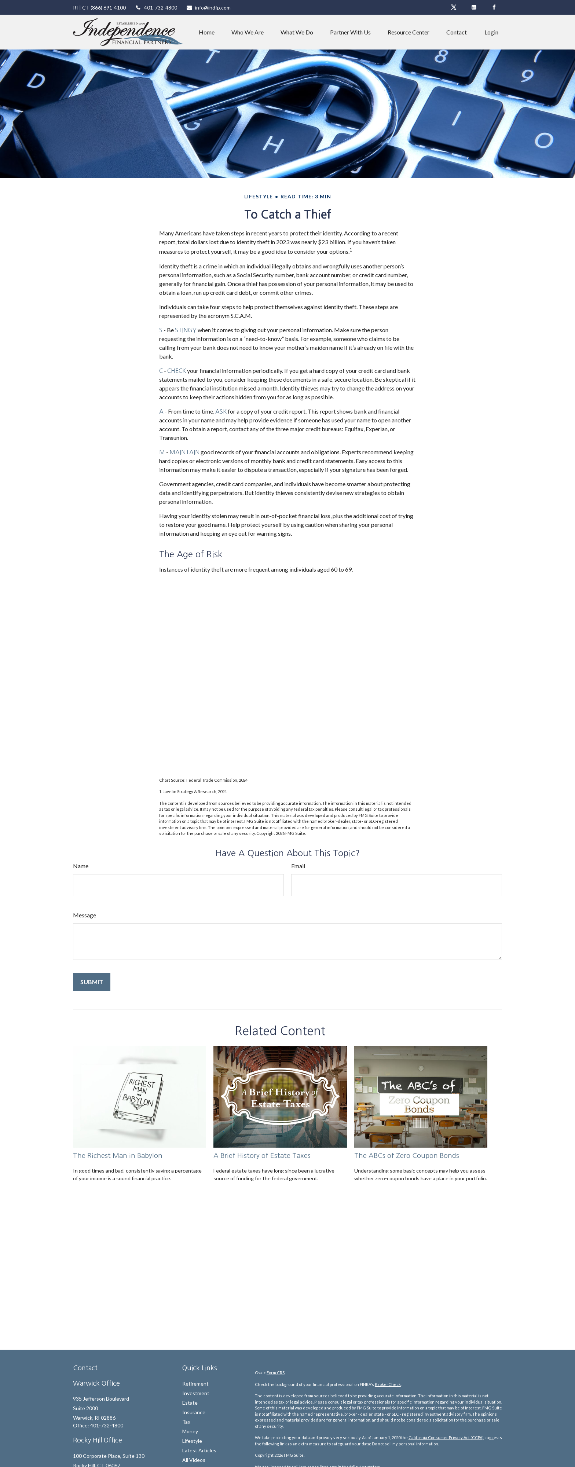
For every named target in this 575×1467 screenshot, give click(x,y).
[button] (206, 32)
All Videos (193, 1460)
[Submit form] (91, 982)
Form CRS (276, 1372)
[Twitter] (453, 7)
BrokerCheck (388, 1384)
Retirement (195, 1383)
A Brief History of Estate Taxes (262, 1155)
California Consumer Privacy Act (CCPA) (446, 1437)
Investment (195, 1393)
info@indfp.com (208, 7)
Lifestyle (192, 1441)
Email (298, 865)
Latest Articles (199, 1450)
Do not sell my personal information (405, 1443)
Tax (186, 1422)
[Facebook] (494, 7)
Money (190, 1431)
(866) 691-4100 (108, 7)
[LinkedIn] (473, 7)
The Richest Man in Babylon (117, 1155)
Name (80, 865)
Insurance (193, 1412)
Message (84, 915)
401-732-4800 (156, 7)
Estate (190, 1403)
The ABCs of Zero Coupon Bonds (406, 1155)
